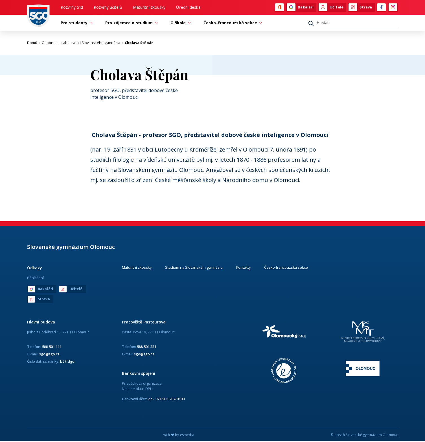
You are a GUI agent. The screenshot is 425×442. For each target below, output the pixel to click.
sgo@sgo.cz (49, 354)
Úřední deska (188, 7)
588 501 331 (146, 347)
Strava (360, 8)
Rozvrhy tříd (72, 7)
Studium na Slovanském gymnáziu (194, 268)
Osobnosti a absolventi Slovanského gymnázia (82, 43)
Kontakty (243, 268)
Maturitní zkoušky (149, 7)
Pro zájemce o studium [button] (130, 23)
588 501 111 (52, 347)
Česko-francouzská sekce (286, 268)
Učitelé (331, 8)
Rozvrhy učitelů (108, 7)
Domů (33, 43)
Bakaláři (300, 8)
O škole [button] (179, 23)
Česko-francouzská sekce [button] (231, 23)
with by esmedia (178, 436)
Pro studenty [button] (75, 23)
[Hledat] (352, 23)
